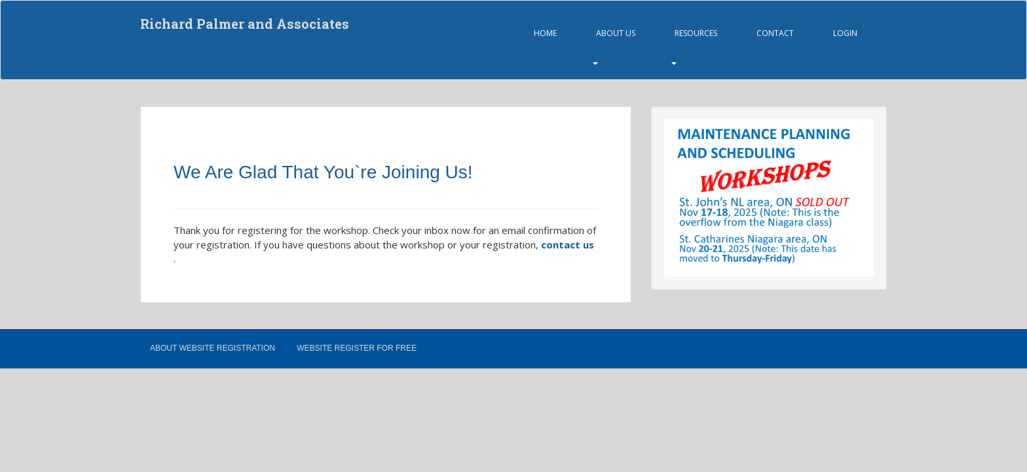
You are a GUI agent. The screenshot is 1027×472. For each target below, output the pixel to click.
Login (845, 33)
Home (545, 33)
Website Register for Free (357, 348)
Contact (775, 33)
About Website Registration (212, 348)
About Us (615, 33)
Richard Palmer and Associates (244, 23)
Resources (696, 33)
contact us (567, 244)
